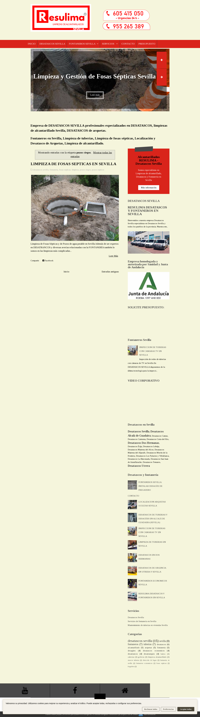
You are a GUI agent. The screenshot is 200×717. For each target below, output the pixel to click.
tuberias (148, 644)
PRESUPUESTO (149, 44)
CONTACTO (130, 44)
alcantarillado (134, 647)
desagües (132, 651)
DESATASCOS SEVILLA (53, 44)
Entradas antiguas (110, 271)
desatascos (161, 644)
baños (163, 654)
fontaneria (54, 170)
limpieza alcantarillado (157, 657)
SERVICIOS (110, 44)
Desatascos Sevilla (136, 617)
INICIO (32, 44)
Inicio (66, 271)
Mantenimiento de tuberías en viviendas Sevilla (148, 625)
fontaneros (133, 644)
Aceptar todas (186, 709)
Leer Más (113, 256)
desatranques (149, 654)
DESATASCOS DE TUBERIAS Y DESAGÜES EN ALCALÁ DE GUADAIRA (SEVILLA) (152, 519)
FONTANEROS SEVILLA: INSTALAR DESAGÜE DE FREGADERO (150, 486)
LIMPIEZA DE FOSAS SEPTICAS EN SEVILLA (73, 164)
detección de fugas (150, 660)
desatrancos (133, 654)
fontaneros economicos (144, 663)
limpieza (75, 170)
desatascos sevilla (41, 170)
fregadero (131, 666)
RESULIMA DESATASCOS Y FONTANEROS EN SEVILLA (147, 210)
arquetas (148, 647)
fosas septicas (65, 170)
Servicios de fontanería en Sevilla (142, 621)
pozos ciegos (85, 170)
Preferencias (168, 709)
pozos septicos (98, 170)
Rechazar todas (150, 709)
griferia (141, 657)
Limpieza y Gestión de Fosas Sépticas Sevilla (94, 76)
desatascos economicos (154, 651)
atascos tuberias (133, 660)
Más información (148, 187)
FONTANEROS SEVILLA (83, 44)
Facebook (47, 260)
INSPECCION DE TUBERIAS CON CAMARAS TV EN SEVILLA (152, 351)
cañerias (131, 657)
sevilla (162, 641)
